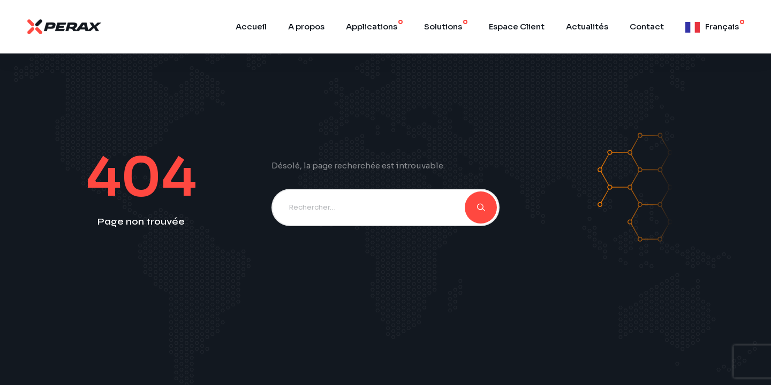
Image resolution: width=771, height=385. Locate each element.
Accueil (251, 26)
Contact (647, 26)
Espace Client (517, 26)
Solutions (443, 26)
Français (722, 26)
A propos (306, 26)
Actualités (587, 26)
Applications (371, 26)
